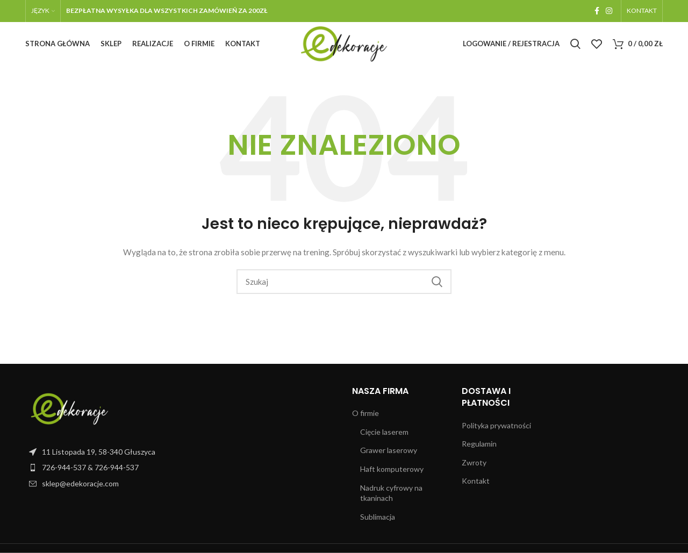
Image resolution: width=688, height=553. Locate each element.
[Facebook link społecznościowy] (597, 11)
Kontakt (476, 486)
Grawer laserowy (388, 455)
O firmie (365, 418)
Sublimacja (377, 521)
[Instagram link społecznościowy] (609, 11)
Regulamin (479, 449)
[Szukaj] (575, 47)
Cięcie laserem (384, 436)
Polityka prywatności (496, 430)
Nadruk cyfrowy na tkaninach (391, 498)
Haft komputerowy (392, 474)
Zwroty (474, 467)
